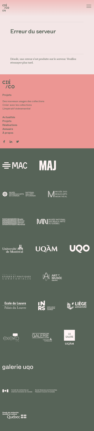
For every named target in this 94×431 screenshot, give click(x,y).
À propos (7, 133)
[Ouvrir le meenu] (89, 6)
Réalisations (9, 125)
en (4, 10)
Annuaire (7, 129)
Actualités (8, 117)
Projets (7, 121)
